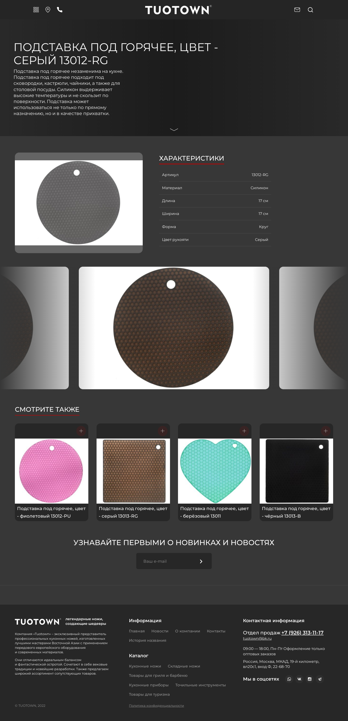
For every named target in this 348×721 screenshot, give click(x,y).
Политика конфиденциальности (156, 706)
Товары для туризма (149, 694)
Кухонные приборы (149, 685)
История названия (147, 640)
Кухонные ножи (145, 666)
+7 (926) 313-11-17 (303, 633)
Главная (137, 631)
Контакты (216, 631)
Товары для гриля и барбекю (158, 675)
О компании (187, 631)
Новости (159, 631)
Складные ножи (184, 666)
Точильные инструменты (200, 685)
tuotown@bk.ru (258, 639)
